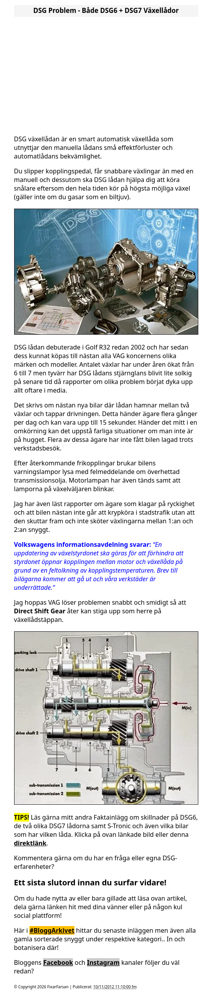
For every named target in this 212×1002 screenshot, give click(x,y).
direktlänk (30, 843)
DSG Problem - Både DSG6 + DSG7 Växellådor (106, 10)
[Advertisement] (106, 73)
